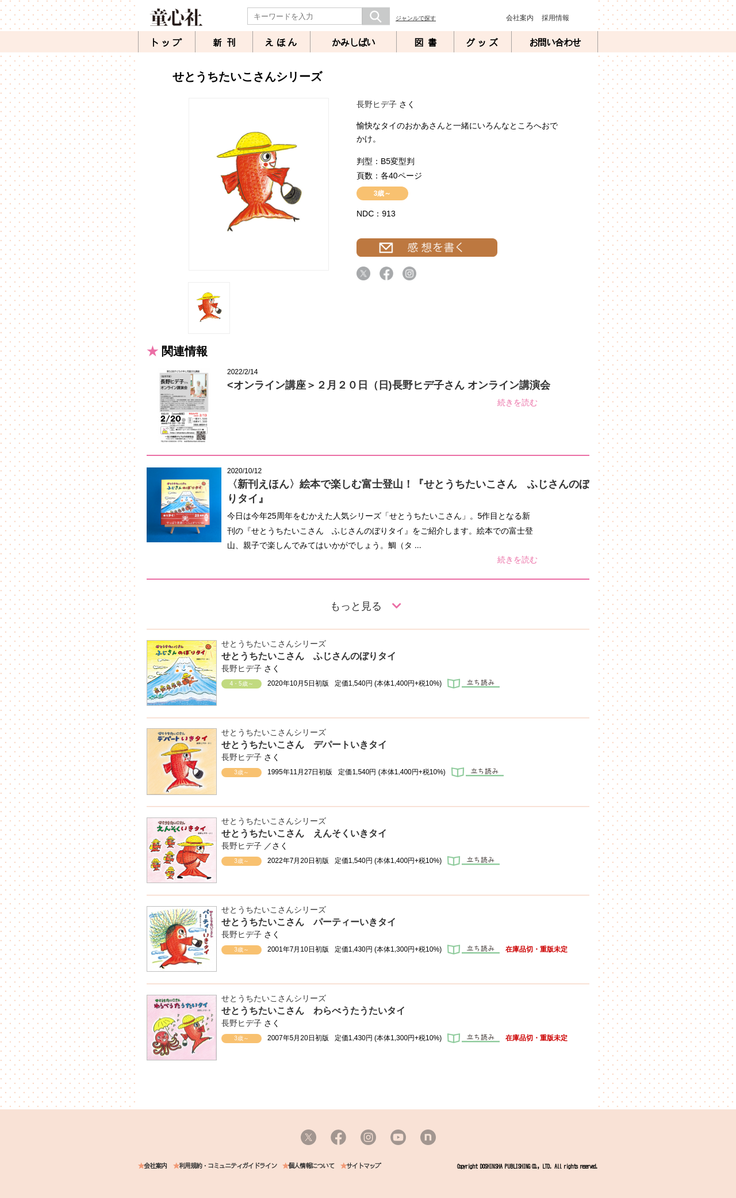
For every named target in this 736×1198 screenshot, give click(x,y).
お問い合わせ (555, 42)
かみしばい (353, 42)
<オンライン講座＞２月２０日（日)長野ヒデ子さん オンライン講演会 (388, 385)
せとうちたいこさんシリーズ (273, 643)
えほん (281, 42)
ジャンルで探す (416, 18)
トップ (167, 42)
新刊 (226, 42)
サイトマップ (363, 1166)
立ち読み (473, 684)
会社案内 (520, 18)
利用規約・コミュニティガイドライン (228, 1166)
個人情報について (311, 1166)
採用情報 (555, 18)
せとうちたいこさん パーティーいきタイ (308, 922)
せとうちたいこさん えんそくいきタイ (304, 833)
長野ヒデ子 (376, 104)
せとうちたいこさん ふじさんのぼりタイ (308, 656)
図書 (428, 42)
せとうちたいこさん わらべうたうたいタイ (313, 1011)
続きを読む (517, 402)
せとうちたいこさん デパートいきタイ (304, 745)
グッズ (483, 42)
